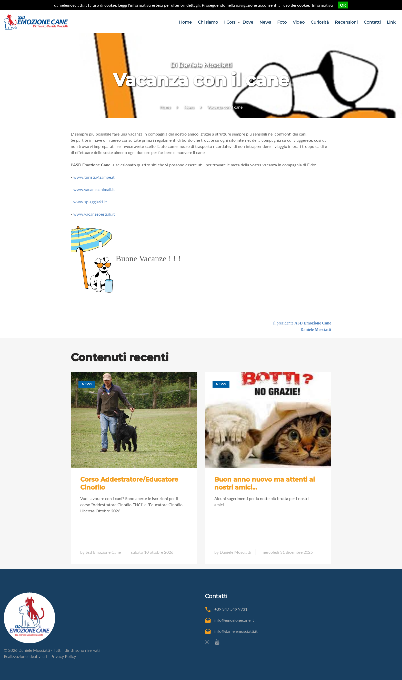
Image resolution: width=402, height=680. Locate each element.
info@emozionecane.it (234, 620)
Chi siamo (208, 22)
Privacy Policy (63, 656)
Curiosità (320, 22)
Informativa (322, 5)
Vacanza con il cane (225, 106)
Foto (282, 22)
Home (185, 22)
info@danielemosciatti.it (236, 631)
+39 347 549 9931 (230, 609)
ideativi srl (37, 656)
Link (391, 22)
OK (343, 5)
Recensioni (346, 22)
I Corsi (230, 22)
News (265, 22)
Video (299, 22)
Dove (248, 22)
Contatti (372, 22)
